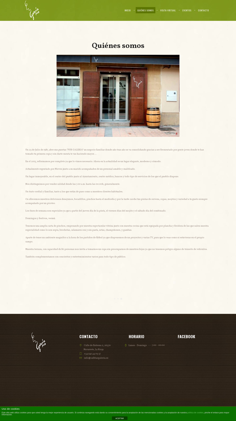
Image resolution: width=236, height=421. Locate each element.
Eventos (186, 10)
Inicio (128, 10)
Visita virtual (168, 10)
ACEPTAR (119, 418)
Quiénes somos (145, 10)
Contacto (203, 10)
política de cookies (195, 412)
